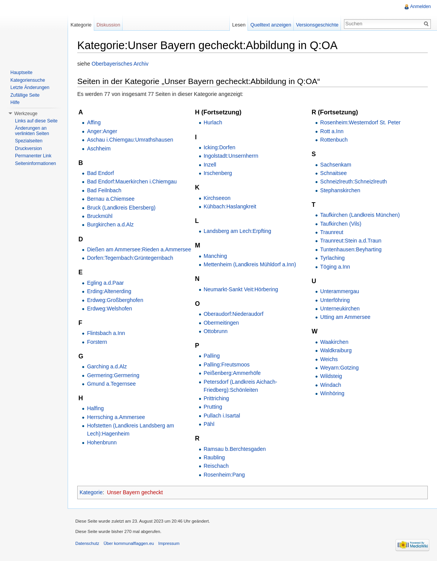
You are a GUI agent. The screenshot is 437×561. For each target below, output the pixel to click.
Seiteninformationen (35, 163)
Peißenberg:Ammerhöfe (232, 373)
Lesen (239, 25)
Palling (212, 356)
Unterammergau (339, 291)
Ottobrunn (216, 331)
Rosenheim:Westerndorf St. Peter (360, 122)
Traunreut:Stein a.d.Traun (350, 241)
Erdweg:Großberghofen (115, 300)
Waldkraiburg (336, 350)
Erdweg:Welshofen (109, 308)
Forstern (97, 342)
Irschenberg (218, 173)
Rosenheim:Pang (224, 475)
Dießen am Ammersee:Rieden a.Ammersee (139, 249)
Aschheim (98, 148)
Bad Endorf (100, 173)
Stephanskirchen (340, 190)
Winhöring (332, 393)
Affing (94, 122)
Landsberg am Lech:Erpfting (237, 231)
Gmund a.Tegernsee (111, 384)
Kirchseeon (217, 198)
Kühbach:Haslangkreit (230, 206)
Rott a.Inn (332, 131)
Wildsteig (331, 376)
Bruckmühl (99, 216)
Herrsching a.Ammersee (116, 417)
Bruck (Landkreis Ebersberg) (121, 208)
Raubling (214, 457)
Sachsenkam (335, 165)
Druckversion (28, 148)
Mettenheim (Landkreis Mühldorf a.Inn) (250, 264)
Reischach (216, 466)
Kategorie (91, 492)
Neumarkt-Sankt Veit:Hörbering (241, 289)
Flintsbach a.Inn (106, 333)
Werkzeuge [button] (25, 113)
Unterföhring (335, 300)
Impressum (168, 543)
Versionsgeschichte (317, 25)
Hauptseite (21, 72)
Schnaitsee (333, 173)
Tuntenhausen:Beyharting (351, 249)
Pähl (209, 424)
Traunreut (331, 232)
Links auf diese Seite (36, 121)
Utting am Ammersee (345, 317)
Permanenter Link (33, 155)
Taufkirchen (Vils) (340, 224)
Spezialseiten (28, 141)
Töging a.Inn (335, 267)
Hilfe (15, 102)
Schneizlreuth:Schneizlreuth (353, 181)
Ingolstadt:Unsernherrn (231, 156)
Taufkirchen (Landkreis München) (360, 215)
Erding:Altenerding (109, 291)
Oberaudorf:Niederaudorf (234, 314)
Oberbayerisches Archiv (119, 64)
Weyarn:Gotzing (339, 368)
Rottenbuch (334, 140)
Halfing (95, 408)
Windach (330, 385)
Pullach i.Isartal (222, 415)
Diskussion (108, 25)
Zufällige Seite (25, 95)
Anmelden (420, 6)
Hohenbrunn (101, 442)
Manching (215, 256)
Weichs (329, 359)
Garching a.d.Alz (107, 366)
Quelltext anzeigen (271, 25)
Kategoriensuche (27, 80)
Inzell (210, 165)
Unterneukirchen (340, 308)
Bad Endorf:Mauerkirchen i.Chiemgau (131, 181)
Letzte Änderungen (29, 87)
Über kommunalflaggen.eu (128, 543)
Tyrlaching (332, 258)
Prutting (213, 407)
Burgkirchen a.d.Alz (110, 224)
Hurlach (213, 122)
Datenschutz (87, 543)
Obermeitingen (221, 323)
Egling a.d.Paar (105, 283)
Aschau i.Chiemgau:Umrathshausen (130, 140)
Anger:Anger (102, 131)
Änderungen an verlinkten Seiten (32, 130)
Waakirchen (334, 342)
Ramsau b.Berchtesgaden (235, 449)
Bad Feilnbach (104, 190)
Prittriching (216, 398)
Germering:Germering (113, 375)
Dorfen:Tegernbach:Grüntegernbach (130, 258)
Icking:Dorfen (219, 147)
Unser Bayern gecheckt (135, 492)
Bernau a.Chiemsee (111, 199)
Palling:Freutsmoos (227, 364)
